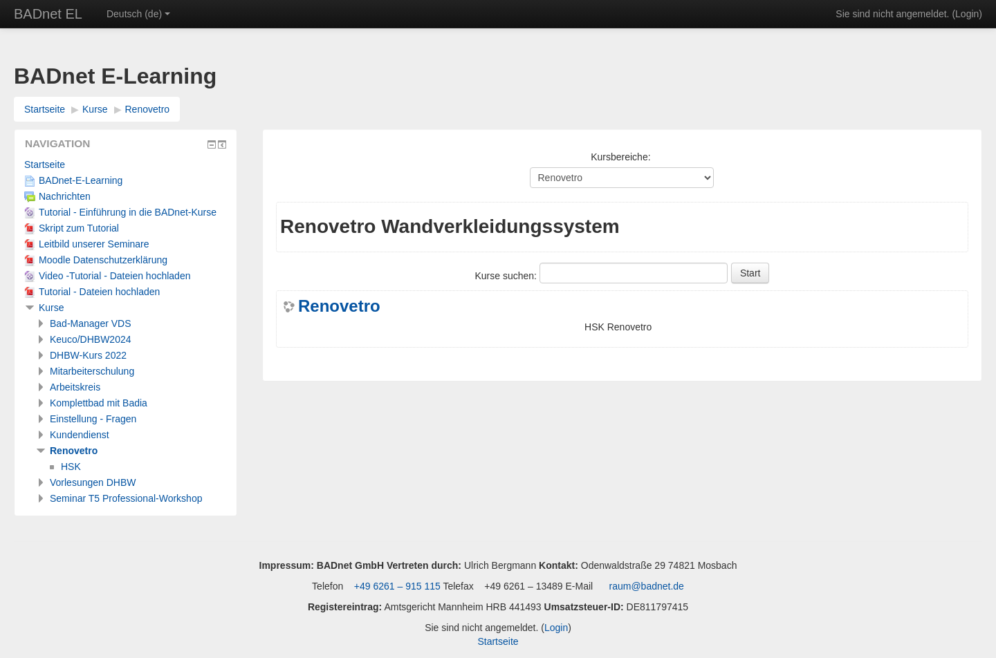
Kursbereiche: (620, 156)
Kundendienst (79, 434)
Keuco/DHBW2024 (90, 339)
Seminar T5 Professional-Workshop (126, 498)
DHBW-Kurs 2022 (88, 355)
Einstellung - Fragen (93, 418)
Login (967, 13)
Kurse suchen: (507, 275)
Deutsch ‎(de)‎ (138, 13)
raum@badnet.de (646, 586)
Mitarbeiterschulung (92, 371)
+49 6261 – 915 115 (396, 586)
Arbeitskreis (75, 387)
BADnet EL (48, 13)
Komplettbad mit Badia (98, 402)
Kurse (95, 109)
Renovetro (147, 109)
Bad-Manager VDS (90, 323)
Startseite (44, 109)
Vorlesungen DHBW (93, 482)
